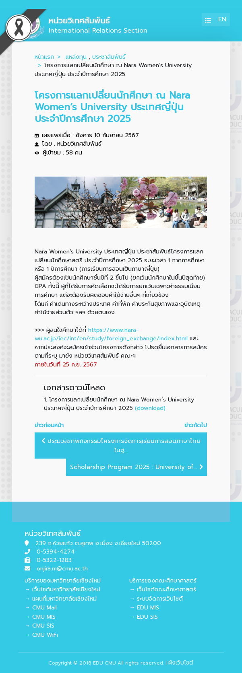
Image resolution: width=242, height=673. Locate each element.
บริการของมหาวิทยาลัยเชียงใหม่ (63, 580)
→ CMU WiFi (41, 635)
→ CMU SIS (39, 626)
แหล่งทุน (76, 56)
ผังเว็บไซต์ (180, 663)
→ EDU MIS (144, 607)
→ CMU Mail (41, 607)
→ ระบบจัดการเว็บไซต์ (156, 599)
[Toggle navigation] (208, 19)
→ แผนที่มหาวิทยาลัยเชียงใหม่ (61, 599)
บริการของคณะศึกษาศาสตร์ (162, 580)
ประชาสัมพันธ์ (109, 56)
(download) (150, 407)
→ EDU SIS (143, 617)
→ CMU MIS (40, 617)
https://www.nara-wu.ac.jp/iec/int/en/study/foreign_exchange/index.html (111, 334)
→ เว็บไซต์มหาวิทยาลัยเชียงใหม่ (62, 589)
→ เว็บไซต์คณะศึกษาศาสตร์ (162, 589)
